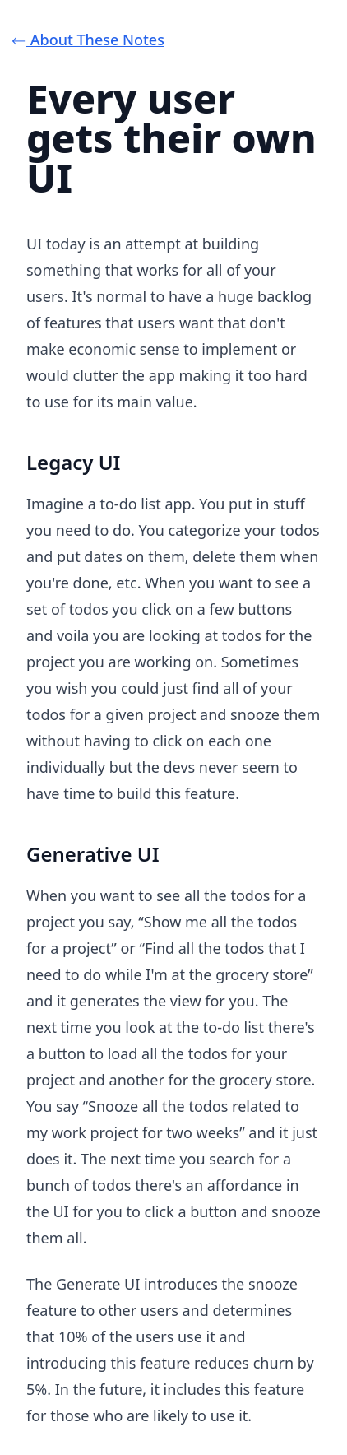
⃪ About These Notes (95, 39)
